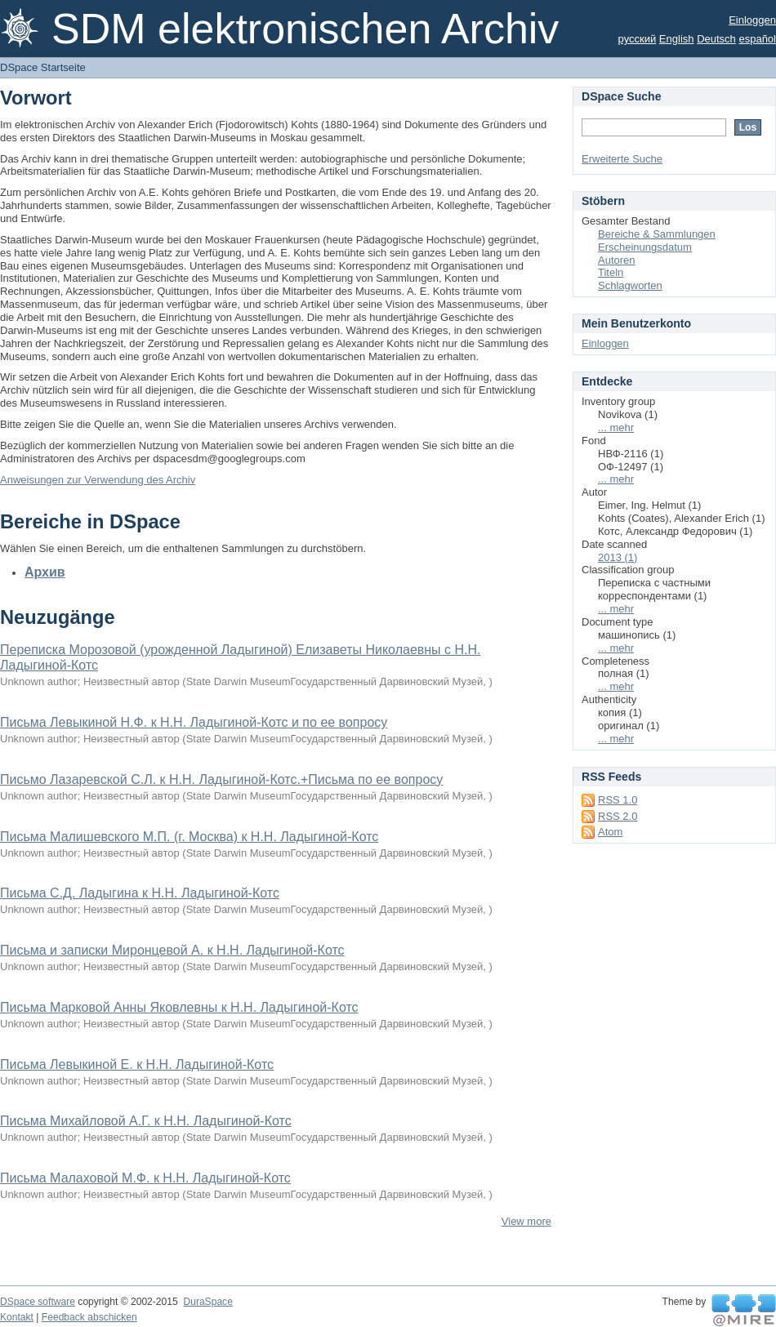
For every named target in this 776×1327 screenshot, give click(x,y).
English (676, 39)
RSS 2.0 (617, 816)
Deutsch (716, 39)
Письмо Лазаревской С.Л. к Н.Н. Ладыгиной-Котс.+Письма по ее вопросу (221, 779)
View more (526, 1221)
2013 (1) (617, 557)
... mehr (616, 427)
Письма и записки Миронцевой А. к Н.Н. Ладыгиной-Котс (172, 950)
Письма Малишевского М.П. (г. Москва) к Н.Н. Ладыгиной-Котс (189, 837)
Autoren (617, 260)
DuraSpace (207, 1301)
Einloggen (752, 20)
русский (637, 39)
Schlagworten (630, 285)
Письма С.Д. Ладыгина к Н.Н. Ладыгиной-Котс (139, 893)
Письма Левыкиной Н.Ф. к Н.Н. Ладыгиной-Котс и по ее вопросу (193, 722)
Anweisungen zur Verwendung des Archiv (97, 480)
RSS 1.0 (617, 800)
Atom (610, 832)
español (757, 39)
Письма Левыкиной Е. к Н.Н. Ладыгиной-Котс (137, 1064)
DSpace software (37, 1301)
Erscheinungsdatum (645, 247)
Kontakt (16, 1317)
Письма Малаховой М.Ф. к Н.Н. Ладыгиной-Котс (145, 1178)
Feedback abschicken (89, 1317)
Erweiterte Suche (622, 159)
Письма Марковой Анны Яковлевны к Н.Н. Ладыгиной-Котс (179, 1007)
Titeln (610, 272)
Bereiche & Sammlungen (657, 234)
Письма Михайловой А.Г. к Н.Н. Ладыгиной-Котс (146, 1121)
